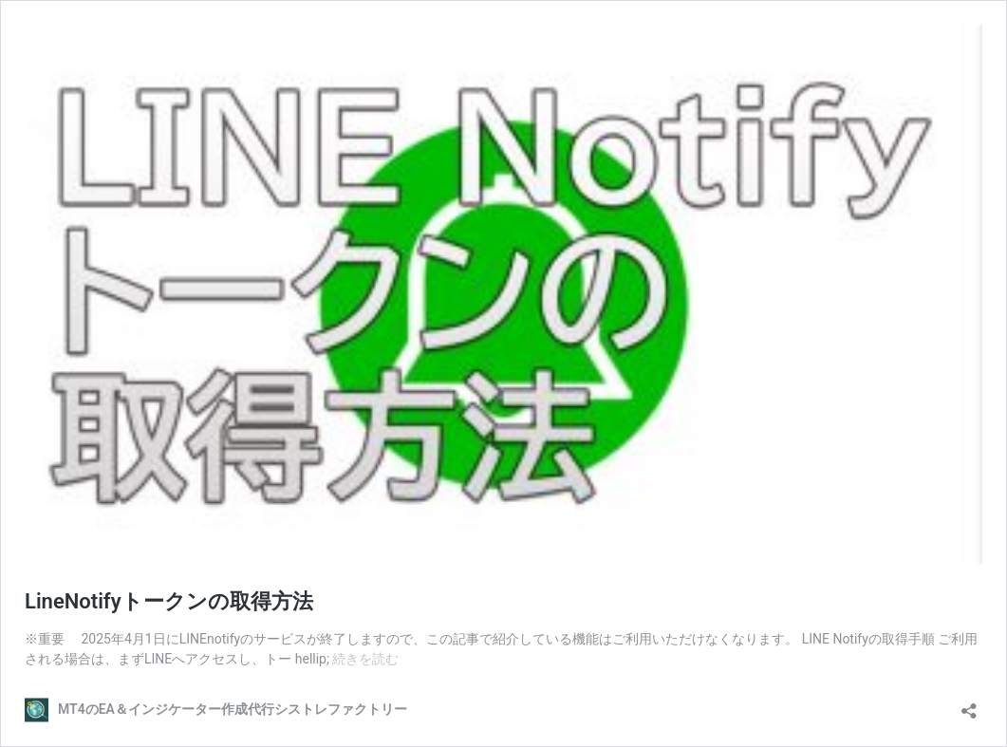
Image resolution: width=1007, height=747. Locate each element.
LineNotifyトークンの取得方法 (169, 601)
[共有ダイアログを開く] (969, 704)
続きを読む (365, 658)
